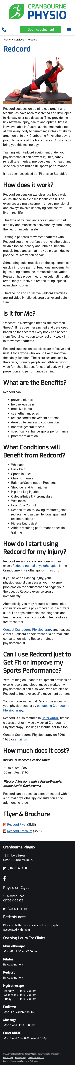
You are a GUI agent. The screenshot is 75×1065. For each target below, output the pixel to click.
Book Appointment (41, 29)
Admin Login (8, 1058)
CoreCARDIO (50, 718)
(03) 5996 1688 (17, 868)
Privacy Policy (20, 1058)
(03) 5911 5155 (17, 908)
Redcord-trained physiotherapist (35, 566)
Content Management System (15, 1061)
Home (7, 39)
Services (19, 39)
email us (21, 739)
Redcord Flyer (16, 824)
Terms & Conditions (36, 1058)
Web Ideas (34, 1061)
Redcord (32, 39)
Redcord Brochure (19, 831)
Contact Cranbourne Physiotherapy (27, 630)
